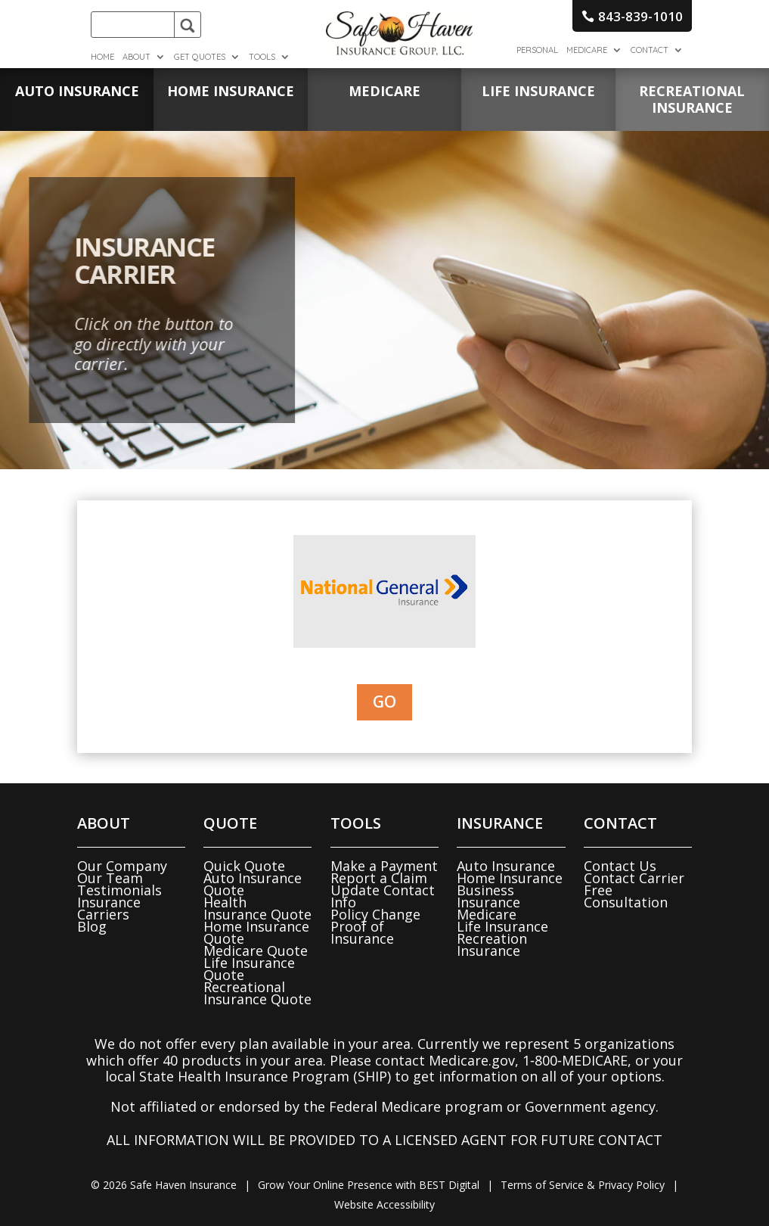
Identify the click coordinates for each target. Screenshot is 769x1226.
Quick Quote (244, 866)
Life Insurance (502, 926)
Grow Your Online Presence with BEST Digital (368, 1185)
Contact (649, 50)
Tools (262, 56)
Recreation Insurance (492, 944)
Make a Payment (384, 866)
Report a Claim (378, 878)
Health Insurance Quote (257, 908)
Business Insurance (488, 896)
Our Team (110, 878)
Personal (537, 50)
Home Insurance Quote (256, 932)
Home (102, 56)
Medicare (586, 50)
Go (384, 701)
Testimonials (119, 890)
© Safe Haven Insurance (164, 1185)
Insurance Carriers (109, 908)
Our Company (122, 866)
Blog (92, 926)
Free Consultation (626, 896)
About (136, 56)
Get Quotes (199, 56)
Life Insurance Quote (249, 969)
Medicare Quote (255, 950)
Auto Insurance (506, 866)
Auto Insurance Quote (252, 884)
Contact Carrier (634, 878)
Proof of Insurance (362, 932)
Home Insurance (510, 878)
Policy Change (375, 914)
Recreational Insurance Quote (257, 993)
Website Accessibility (384, 1204)
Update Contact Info (382, 896)
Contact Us (620, 866)
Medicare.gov (472, 1060)
